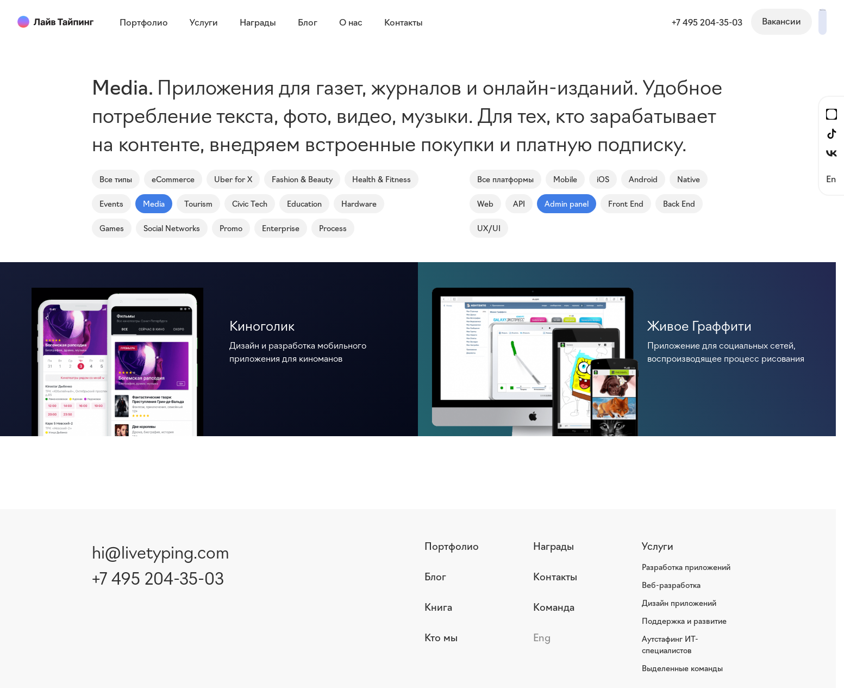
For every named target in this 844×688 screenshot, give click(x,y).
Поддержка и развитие (684, 620)
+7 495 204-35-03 (637, 22)
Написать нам (788, 21)
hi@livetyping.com (160, 551)
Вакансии (712, 21)
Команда (553, 606)
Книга (438, 606)
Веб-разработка (671, 584)
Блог (435, 576)
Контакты (555, 576)
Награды (553, 545)
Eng (542, 637)
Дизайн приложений (679, 602)
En (831, 178)
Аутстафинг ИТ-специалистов (670, 644)
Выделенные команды (682, 667)
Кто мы (441, 637)
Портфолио (451, 545)
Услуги (657, 545)
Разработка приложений (686, 566)
